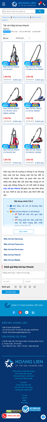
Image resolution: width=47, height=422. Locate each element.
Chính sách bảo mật (23, 385)
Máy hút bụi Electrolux (13, 249)
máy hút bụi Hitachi (11, 188)
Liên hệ (24, 398)
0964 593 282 (34, 346)
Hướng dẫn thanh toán (23, 390)
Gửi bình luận (10, 292)
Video (24, 400)
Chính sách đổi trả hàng (23, 378)
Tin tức (24, 395)
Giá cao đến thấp (25, 31)
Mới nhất (7, 31)
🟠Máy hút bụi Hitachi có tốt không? (25, 211)
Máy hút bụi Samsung (13, 239)
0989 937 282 (11, 346)
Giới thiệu (24, 403)
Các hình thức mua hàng (23, 387)
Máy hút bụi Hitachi (12, 255)
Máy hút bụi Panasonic (14, 244)
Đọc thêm (23, 231)
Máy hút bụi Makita (12, 260)
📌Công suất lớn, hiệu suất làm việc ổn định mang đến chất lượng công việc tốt (28, 223)
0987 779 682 (22, 346)
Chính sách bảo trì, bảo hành (23, 376)
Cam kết (23, 382)
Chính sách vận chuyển (23, 374)
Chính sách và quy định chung (23, 371)
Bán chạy (14, 31)
